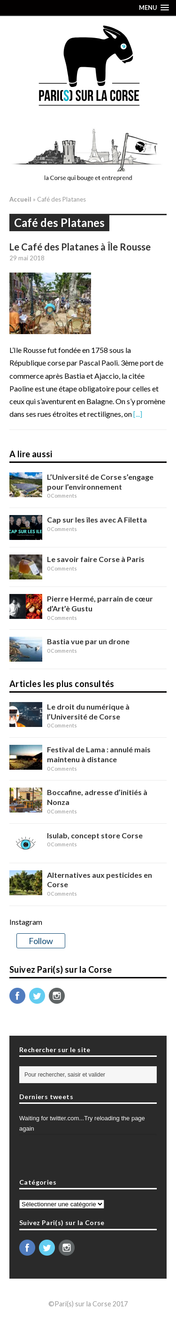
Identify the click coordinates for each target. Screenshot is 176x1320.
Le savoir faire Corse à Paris (96, 559)
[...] (137, 413)
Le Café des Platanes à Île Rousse (80, 246)
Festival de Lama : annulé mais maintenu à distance (99, 754)
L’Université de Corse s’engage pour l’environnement (100, 481)
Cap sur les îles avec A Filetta (97, 519)
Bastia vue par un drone (88, 641)
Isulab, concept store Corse (95, 835)
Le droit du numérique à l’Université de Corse (88, 711)
